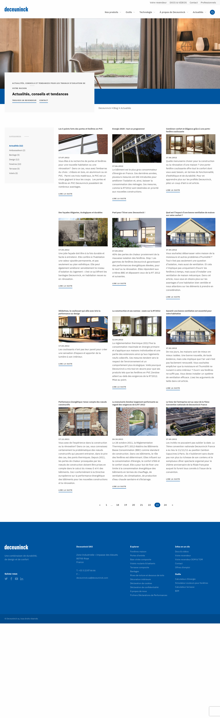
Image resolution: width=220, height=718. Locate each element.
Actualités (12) (16, 145)
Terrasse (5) (14, 168)
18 (117, 504)
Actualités (198, 12)
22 (149, 504)
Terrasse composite (139, 567)
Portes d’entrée (137, 555)
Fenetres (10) (15, 164)
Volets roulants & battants (142, 563)
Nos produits (111, 12)
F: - (78, 574)
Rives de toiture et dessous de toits (147, 575)
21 (141, 504)
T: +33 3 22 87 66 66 (85, 570)
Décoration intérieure (140, 579)
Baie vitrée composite (140, 559)
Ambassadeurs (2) (17, 150)
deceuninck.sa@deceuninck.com (92, 577)
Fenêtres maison (138, 551)
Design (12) (14, 159)
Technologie (145, 12)
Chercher (212, 12)
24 (165, 504)
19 (125, 504)
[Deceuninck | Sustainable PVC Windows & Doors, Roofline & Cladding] (26, 9)
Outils (129, 12)
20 (133, 504)
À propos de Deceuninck (172, 12)
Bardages (134, 571)
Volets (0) (13, 173)
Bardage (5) (14, 155)
